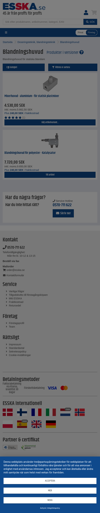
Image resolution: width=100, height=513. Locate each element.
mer (50, 490)
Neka (50, 500)
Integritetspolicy (53, 508)
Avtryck (43, 508)
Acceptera (50, 481)
